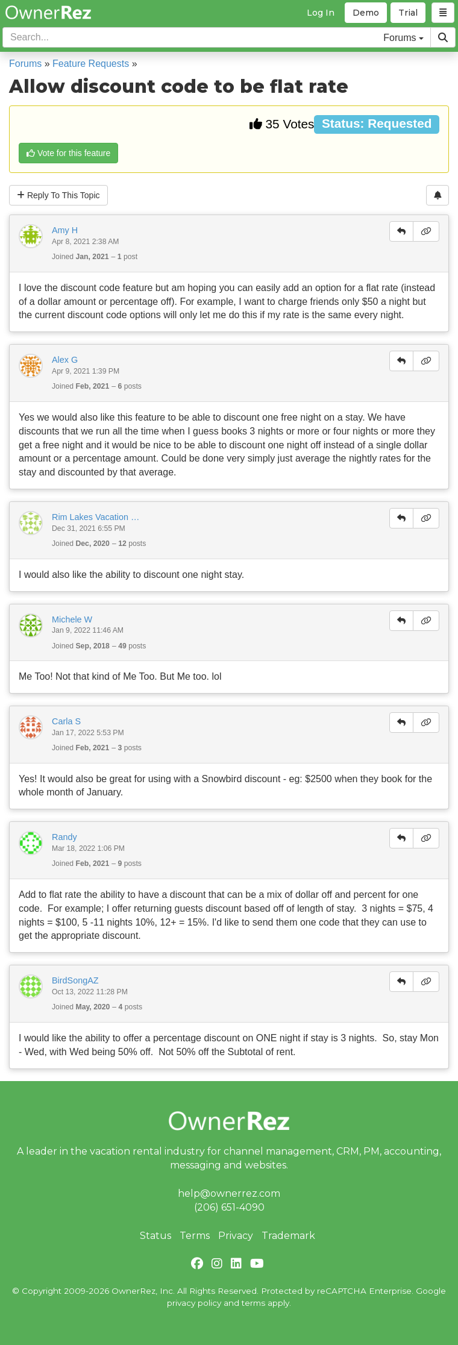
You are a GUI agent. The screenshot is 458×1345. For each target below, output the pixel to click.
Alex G (65, 360)
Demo (366, 12)
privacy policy (194, 1303)
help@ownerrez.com (229, 1193)
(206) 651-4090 (229, 1207)
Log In (320, 12)
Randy (64, 837)
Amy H (65, 230)
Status (155, 1235)
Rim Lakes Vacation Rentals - (97, 517)
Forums (25, 63)
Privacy (235, 1235)
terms (253, 1303)
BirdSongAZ (75, 980)
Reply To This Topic (58, 195)
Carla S (66, 721)
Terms (195, 1235)
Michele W (72, 619)
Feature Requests (90, 63)
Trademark (288, 1235)
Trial (408, 12)
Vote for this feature (68, 153)
